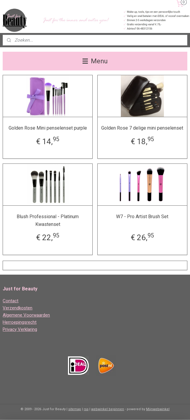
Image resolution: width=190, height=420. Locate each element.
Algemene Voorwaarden (26, 315)
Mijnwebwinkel (158, 409)
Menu (95, 61)
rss (86, 409)
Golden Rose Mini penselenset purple (48, 128)
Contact (10, 300)
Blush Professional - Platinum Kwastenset (48, 220)
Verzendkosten (17, 308)
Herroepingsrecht (20, 322)
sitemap (74, 409)
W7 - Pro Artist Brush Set (142, 216)
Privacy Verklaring (20, 329)
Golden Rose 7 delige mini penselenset (142, 128)
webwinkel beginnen (107, 409)
